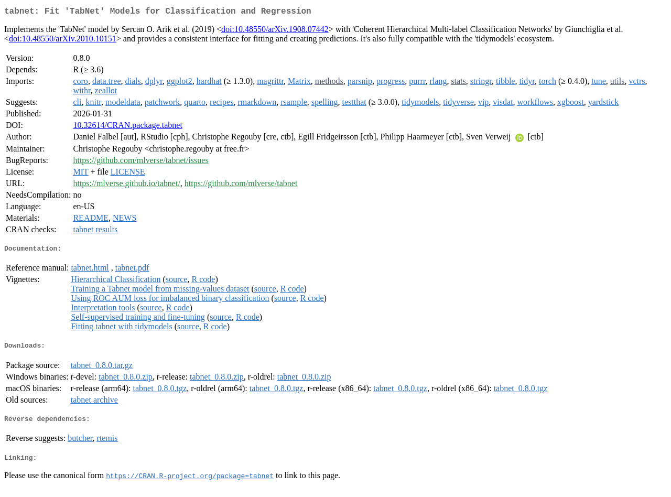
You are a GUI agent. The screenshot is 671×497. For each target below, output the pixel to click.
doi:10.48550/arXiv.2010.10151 (62, 40)
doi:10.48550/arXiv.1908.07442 (275, 31)
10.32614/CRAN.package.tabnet (127, 127)
